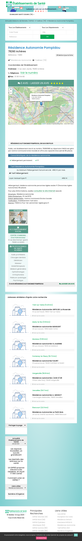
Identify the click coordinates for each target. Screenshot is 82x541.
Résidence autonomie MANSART (46, 326)
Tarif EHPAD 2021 (63, 528)
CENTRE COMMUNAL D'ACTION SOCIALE (18, 236)
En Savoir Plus (41, 538)
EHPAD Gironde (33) (40, 517)
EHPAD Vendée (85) (40, 531)
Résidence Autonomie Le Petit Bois (47, 412)
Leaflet (44, 124)
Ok (76, 535)
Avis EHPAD (61, 514)
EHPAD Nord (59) (39, 519)
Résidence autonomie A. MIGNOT (47, 395)
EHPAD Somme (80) (40, 528)
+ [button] (10, 89)
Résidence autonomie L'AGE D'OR (47, 378)
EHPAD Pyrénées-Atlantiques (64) (39, 523)
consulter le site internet (44, 191)
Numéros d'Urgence (16, 494)
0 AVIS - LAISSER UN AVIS (41, 83)
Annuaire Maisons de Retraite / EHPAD (19, 21)
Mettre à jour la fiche (65, 55)
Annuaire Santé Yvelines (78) (22, 14)
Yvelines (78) (41, 21)
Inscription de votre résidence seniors (65, 518)
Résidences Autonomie (21, 60)
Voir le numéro (29, 72)
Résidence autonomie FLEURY (45, 361)
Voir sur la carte (38, 316)
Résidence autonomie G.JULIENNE (47, 343)
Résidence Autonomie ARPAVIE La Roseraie (51, 309)
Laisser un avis (66, 284)
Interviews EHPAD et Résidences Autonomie (66, 523)
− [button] (10, 92)
